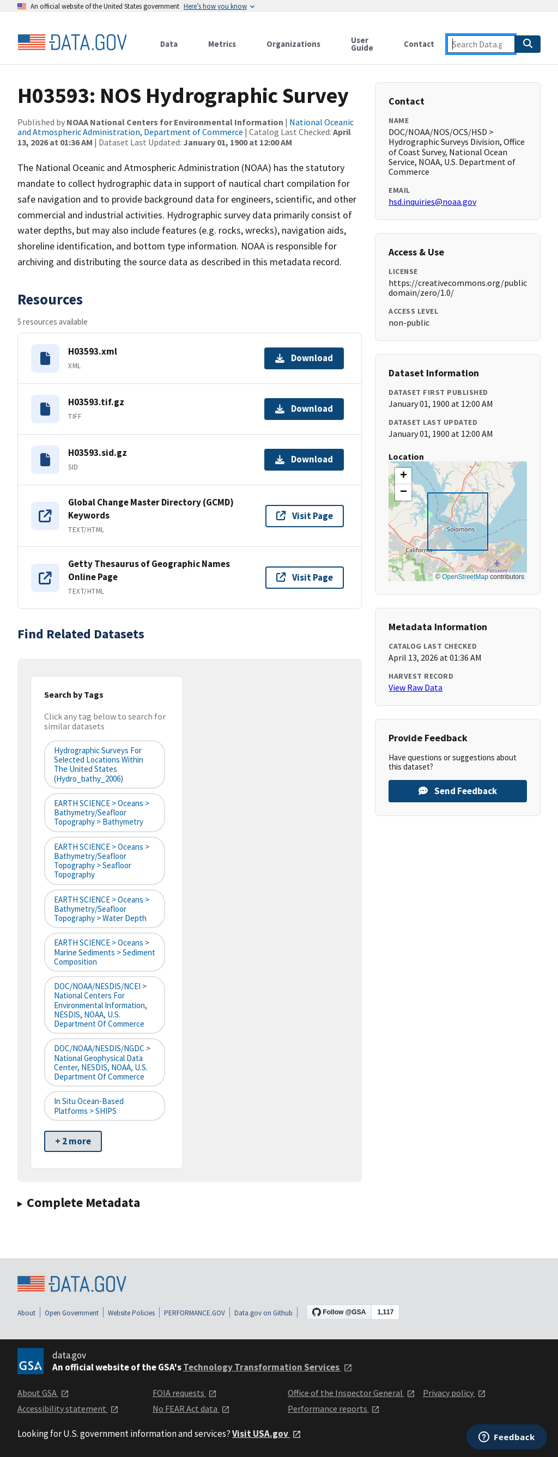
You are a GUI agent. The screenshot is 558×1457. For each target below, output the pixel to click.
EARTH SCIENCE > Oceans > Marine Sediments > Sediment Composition (104, 952)
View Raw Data (415, 687)
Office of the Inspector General (351, 1392)
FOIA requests (185, 1392)
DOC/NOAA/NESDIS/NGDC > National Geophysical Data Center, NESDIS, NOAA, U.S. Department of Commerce (102, 1062)
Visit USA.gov (266, 1434)
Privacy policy (454, 1392)
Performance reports (334, 1408)
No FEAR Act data (191, 1408)
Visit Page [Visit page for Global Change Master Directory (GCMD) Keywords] (304, 516)
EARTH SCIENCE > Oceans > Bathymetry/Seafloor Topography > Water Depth (101, 909)
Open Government (72, 1313)
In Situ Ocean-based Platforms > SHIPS (89, 1105)
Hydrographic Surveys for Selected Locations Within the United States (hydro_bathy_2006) (98, 764)
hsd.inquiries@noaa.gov (432, 201)
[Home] (71, 42)
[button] (403, 476)
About (26, 1313)
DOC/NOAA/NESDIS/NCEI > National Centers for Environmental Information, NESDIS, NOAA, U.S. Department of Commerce (100, 1005)
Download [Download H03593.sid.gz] (304, 459)
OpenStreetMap (465, 577)
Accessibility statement (68, 1408)
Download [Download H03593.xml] (304, 358)
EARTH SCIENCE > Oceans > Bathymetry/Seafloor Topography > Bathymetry (101, 812)
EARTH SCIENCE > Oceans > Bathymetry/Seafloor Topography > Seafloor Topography (101, 861)
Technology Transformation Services (268, 1367)
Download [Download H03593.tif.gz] (304, 408)
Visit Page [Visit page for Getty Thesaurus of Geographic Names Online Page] (304, 577)
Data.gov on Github (263, 1313)
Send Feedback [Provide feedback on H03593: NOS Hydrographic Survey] (457, 791)
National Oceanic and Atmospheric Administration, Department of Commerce (185, 127)
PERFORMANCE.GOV (194, 1313)
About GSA (43, 1392)
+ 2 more (73, 1141)
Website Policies (131, 1313)
